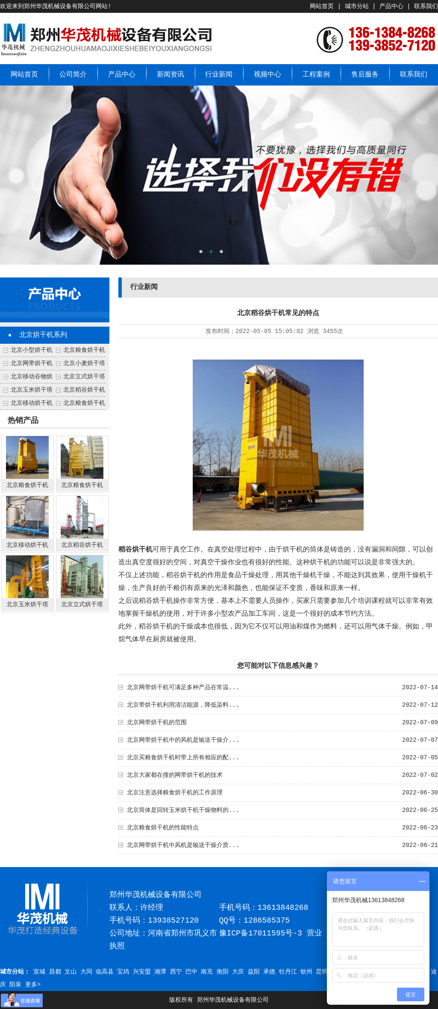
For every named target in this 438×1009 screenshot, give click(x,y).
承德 (269, 971)
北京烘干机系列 (43, 335)
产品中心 (391, 6)
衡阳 (223, 971)
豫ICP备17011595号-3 (260, 933)
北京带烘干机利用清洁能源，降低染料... (183, 705)
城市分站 (357, 6)
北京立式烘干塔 (84, 376)
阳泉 (15, 984)
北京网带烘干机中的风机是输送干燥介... (183, 740)
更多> (33, 984)
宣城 (39, 971)
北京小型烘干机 (32, 350)
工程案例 (316, 75)
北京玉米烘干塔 (32, 389)
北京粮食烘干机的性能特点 (163, 827)
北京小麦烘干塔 (84, 363)
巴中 (191, 971)
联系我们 (426, 6)
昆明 (322, 971)
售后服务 (365, 75)
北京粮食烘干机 (84, 403)
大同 (86, 971)
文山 (70, 971)
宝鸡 (123, 971)
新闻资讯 (170, 75)
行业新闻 (218, 75)
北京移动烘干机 (32, 403)
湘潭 (160, 971)
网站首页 (322, 6)
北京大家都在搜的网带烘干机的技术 (175, 775)
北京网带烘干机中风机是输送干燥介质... (183, 845)
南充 (207, 971)
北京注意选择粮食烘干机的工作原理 (175, 792)
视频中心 (267, 75)
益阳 (254, 971)
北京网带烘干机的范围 (157, 722)
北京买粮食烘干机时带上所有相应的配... (183, 757)
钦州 (306, 971)
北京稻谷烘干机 (84, 389)
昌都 (55, 971)
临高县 (105, 971)
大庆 (238, 971)
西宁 (176, 971)
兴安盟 (142, 971)
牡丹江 (288, 971)
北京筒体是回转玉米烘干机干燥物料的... (183, 810)
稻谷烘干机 (135, 550)
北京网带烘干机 (32, 363)
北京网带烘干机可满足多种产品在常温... (183, 687)
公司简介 (73, 75)
